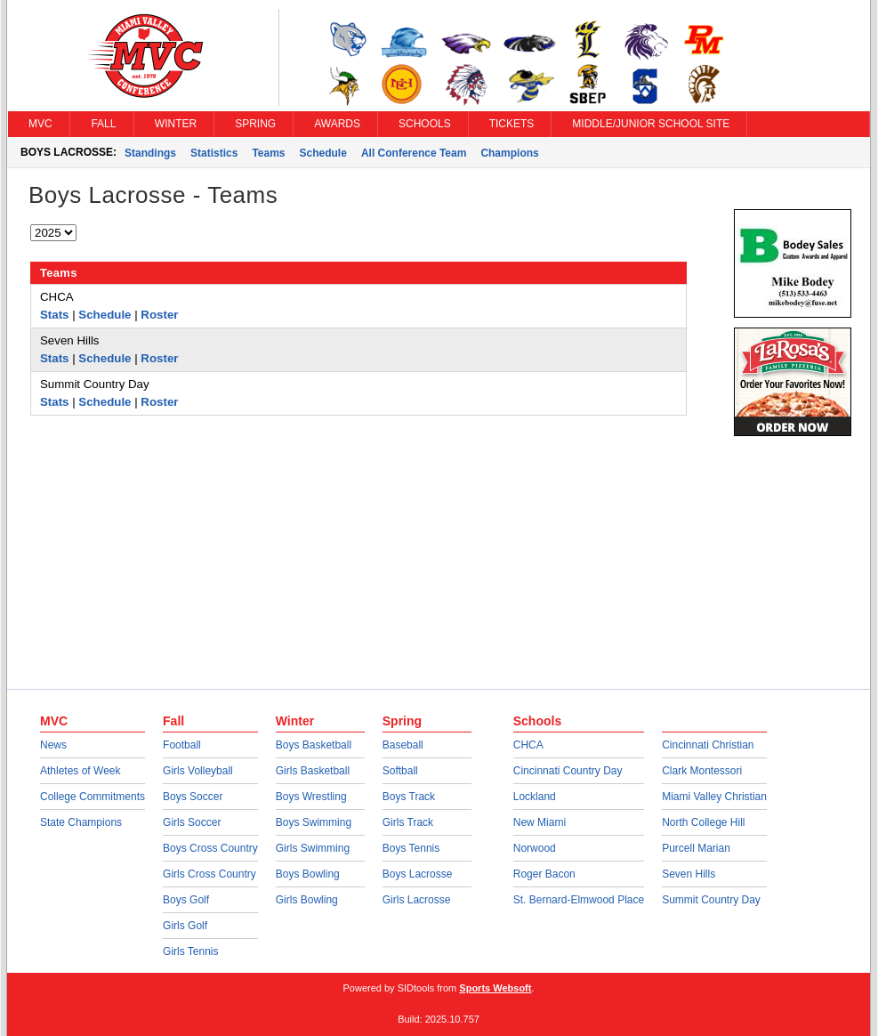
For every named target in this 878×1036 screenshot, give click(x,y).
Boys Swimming (313, 822)
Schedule (323, 153)
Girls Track (408, 822)
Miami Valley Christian (714, 796)
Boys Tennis (411, 848)
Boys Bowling (308, 874)
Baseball (403, 745)
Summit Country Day (711, 900)
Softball (400, 771)
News (53, 745)
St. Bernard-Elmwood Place (578, 900)
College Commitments (92, 796)
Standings (150, 153)
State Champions (81, 822)
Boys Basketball (313, 745)
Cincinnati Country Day (568, 771)
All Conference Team (413, 153)
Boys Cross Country (210, 848)
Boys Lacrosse (418, 874)
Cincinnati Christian (707, 745)
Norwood (534, 848)
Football (182, 745)
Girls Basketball (313, 771)
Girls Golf (185, 925)
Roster (159, 314)
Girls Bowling (307, 900)
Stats (54, 314)
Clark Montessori (702, 771)
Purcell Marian (696, 848)
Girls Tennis (190, 951)
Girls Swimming (313, 848)
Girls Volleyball (198, 771)
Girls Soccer (192, 822)
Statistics (214, 153)
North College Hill (703, 822)
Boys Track (409, 796)
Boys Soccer (192, 796)
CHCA (528, 745)
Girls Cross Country (209, 874)
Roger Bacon (544, 874)
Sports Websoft (495, 988)
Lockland (534, 796)
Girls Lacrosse (417, 900)
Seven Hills (688, 874)
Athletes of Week (80, 771)
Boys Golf (186, 900)
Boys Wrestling (311, 796)
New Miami (539, 822)
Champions (509, 153)
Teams (268, 153)
